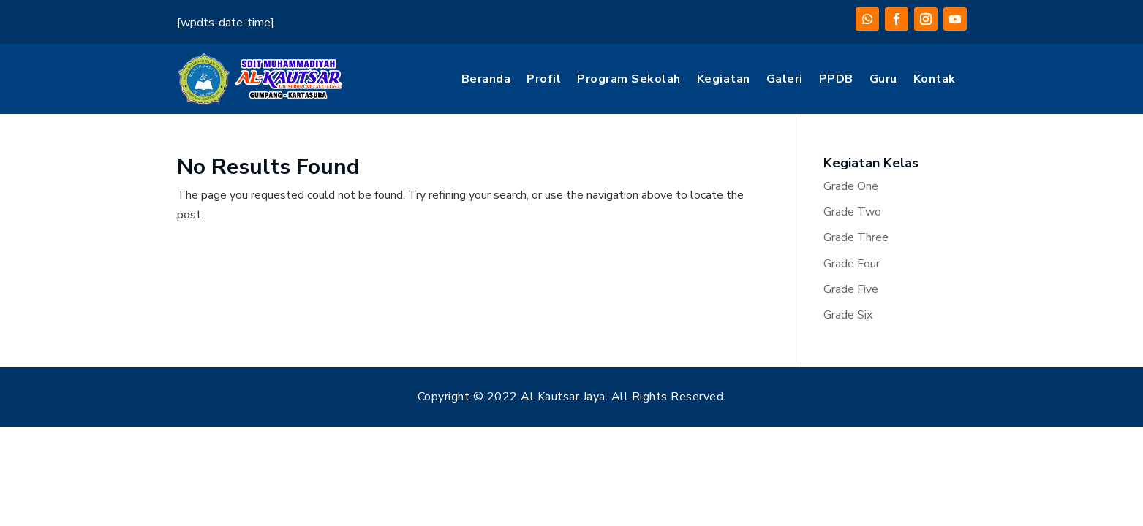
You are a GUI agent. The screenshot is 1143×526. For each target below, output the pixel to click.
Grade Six (847, 315)
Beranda (486, 79)
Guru (883, 79)
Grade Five (850, 289)
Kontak (934, 79)
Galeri (784, 79)
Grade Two (852, 212)
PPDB (836, 79)
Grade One (850, 186)
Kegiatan (723, 79)
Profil (544, 79)
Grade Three (856, 237)
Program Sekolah (629, 79)
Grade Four (851, 264)
